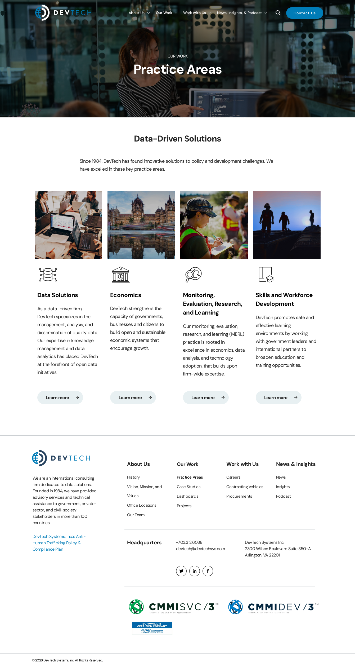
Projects (184, 506)
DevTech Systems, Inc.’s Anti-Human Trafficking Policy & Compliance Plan (59, 543)
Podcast (283, 496)
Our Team (136, 515)
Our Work (188, 464)
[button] (304, 13)
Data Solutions (59, 295)
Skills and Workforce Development (286, 299)
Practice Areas (190, 477)
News (281, 477)
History (133, 477)
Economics (127, 295)
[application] (147, 12)
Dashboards (188, 496)
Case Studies (189, 487)
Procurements (239, 496)
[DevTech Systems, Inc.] (64, 12)
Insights (283, 487)
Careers (233, 477)
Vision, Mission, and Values (144, 491)
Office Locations (142, 505)
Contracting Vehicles (245, 487)
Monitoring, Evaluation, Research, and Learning (204, 307)
